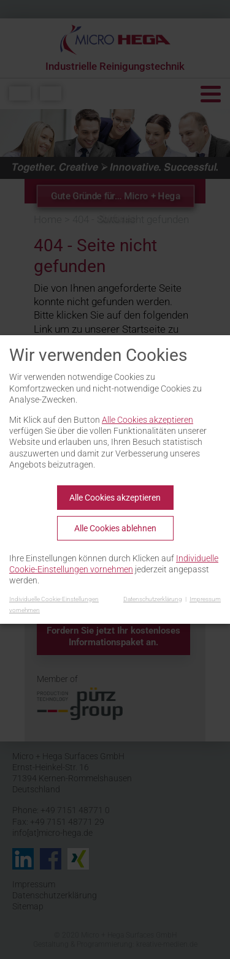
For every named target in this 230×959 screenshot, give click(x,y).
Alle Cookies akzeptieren (147, 420)
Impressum (205, 599)
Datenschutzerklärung (152, 599)
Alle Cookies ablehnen (115, 528)
